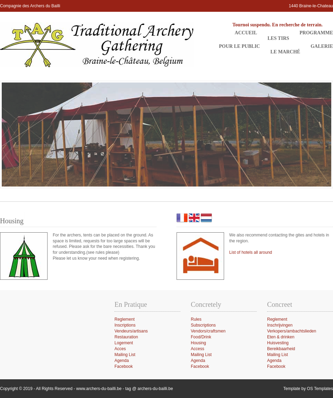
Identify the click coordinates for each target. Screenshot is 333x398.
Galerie (321, 46)
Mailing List (277, 354)
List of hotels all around (250, 252)
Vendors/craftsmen (208, 331)
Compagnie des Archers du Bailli (30, 5)
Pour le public (239, 46)
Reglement (277, 319)
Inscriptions (125, 325)
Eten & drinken (280, 337)
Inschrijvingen (279, 325)
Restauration (126, 337)
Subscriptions (203, 325)
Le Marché (285, 51)
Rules (196, 319)
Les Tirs (278, 38)
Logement (123, 342)
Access (197, 348)
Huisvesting (278, 342)
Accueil (246, 32)
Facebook (276, 366)
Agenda (274, 360)
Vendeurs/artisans (131, 331)
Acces (120, 348)
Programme (316, 32)
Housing (198, 342)
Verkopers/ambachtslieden (291, 331)
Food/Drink (201, 337)
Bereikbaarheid (281, 348)
